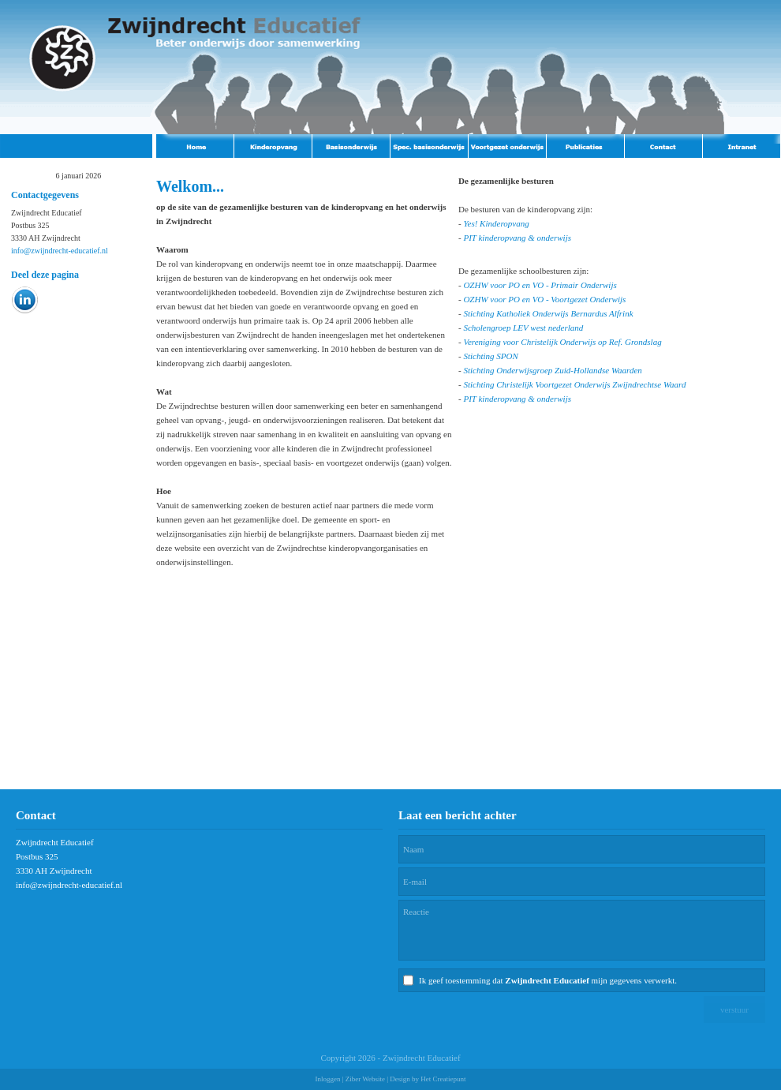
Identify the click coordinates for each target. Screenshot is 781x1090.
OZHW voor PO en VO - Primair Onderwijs (539, 285)
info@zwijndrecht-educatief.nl (59, 250)
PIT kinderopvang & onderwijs (517, 237)
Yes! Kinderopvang (496, 223)
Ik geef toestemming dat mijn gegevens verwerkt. (548, 980)
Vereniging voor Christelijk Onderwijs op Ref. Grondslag (562, 341)
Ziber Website (365, 1079)
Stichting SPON (490, 356)
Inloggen (327, 1079)
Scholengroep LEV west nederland (523, 327)
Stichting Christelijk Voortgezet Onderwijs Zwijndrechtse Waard (574, 384)
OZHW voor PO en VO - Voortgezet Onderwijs (544, 299)
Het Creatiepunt (442, 1079)
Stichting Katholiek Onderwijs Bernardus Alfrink (548, 313)
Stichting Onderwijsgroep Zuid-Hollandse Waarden (552, 370)
